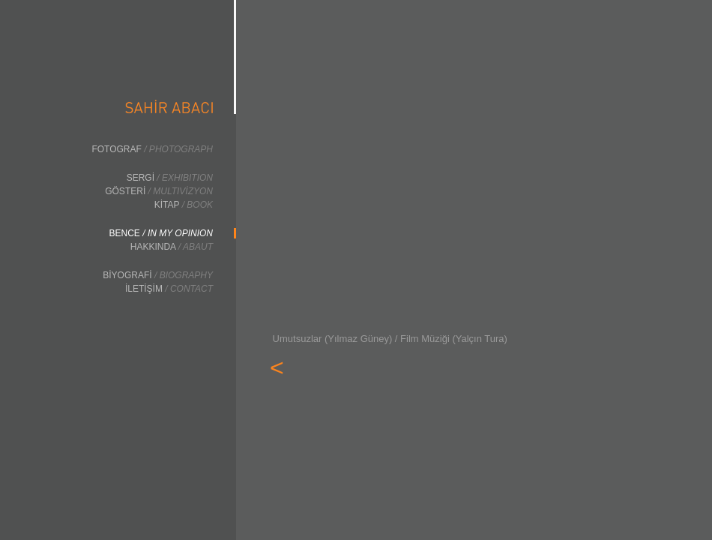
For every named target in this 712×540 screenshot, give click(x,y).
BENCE (161, 233)
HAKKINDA (171, 247)
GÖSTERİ (159, 191)
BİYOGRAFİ (158, 275)
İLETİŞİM (169, 289)
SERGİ (170, 177)
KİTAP (183, 205)
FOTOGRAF (152, 149)
